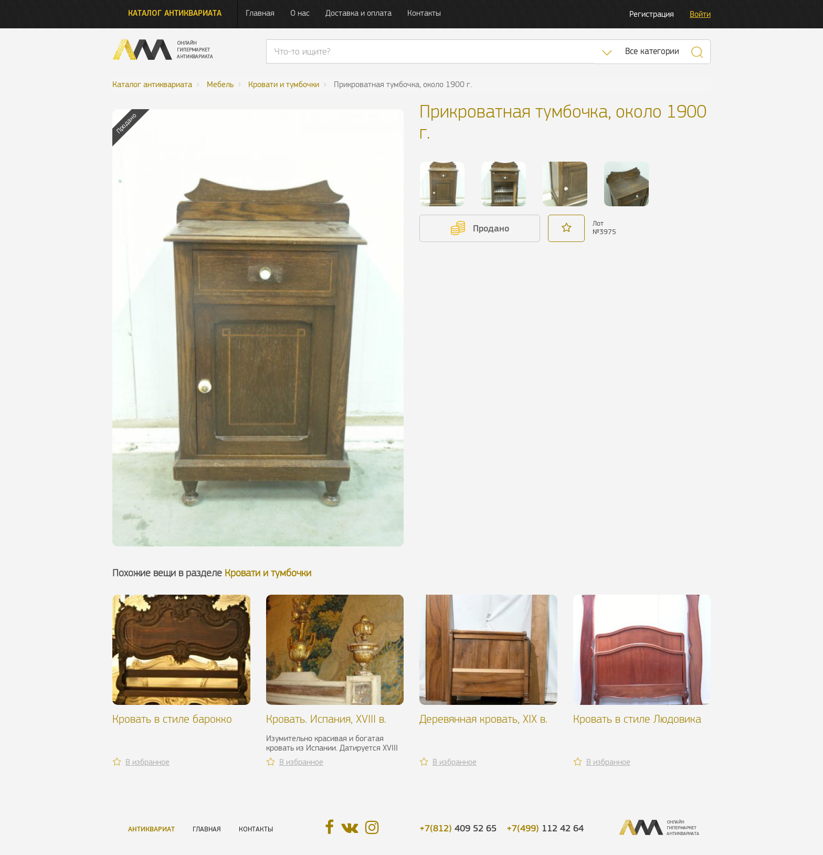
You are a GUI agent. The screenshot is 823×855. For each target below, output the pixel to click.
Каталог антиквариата (174, 12)
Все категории (652, 51)
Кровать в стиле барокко (172, 719)
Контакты (424, 12)
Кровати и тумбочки (268, 572)
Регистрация (651, 13)
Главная (260, 12)
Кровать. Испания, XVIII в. (326, 719)
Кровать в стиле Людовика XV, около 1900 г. (637, 725)
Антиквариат (151, 829)
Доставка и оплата (358, 12)
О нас (300, 12)
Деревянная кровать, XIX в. (483, 719)
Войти (700, 13)
